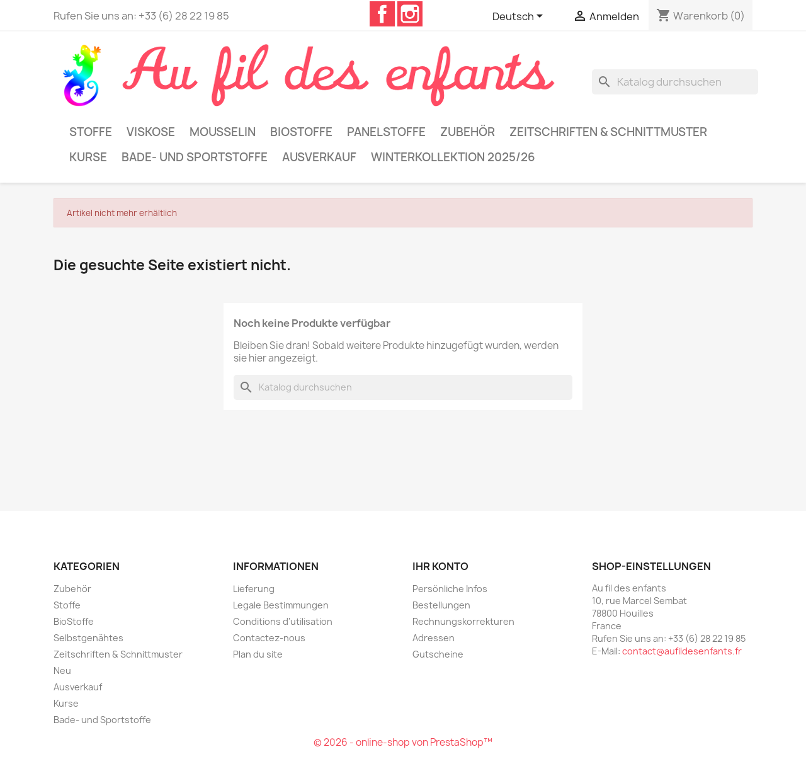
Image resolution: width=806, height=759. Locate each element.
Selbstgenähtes (88, 638)
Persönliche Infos (449, 589)
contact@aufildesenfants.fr (682, 651)
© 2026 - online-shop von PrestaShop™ (403, 742)
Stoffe (90, 132)
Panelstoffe (386, 132)
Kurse (88, 157)
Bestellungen (441, 605)
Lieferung (254, 589)
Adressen (433, 638)
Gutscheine (437, 654)
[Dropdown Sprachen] (519, 17)
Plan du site (258, 654)
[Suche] (675, 81)
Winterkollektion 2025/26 (453, 157)
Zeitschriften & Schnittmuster (608, 132)
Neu (62, 670)
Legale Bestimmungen (281, 605)
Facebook (382, 13)
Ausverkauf (319, 157)
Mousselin (223, 132)
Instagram (410, 13)
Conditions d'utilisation (282, 621)
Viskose (151, 132)
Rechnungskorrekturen (463, 621)
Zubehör (467, 132)
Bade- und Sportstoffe (195, 157)
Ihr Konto (440, 566)
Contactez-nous (269, 638)
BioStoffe (301, 132)
